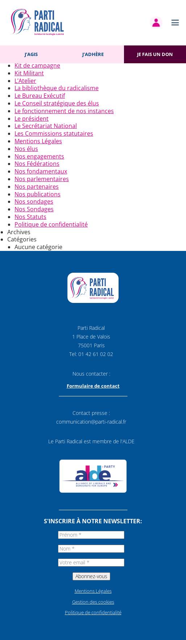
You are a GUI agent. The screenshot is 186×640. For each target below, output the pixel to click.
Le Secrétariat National (46, 126)
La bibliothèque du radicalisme (57, 88)
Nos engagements (39, 156)
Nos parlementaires (42, 179)
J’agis (31, 54)
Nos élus (26, 149)
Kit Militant (29, 73)
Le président (32, 119)
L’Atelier (25, 81)
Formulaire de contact (93, 386)
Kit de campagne (37, 65)
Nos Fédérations (37, 164)
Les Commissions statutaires (54, 133)
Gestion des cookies (93, 602)
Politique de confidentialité (51, 224)
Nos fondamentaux (41, 171)
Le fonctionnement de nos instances (64, 111)
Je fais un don (155, 54)
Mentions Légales (38, 141)
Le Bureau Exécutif (40, 96)
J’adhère (93, 54)
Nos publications (38, 194)
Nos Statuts (30, 217)
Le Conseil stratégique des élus (57, 103)
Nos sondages (34, 201)
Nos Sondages (34, 209)
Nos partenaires (37, 187)
